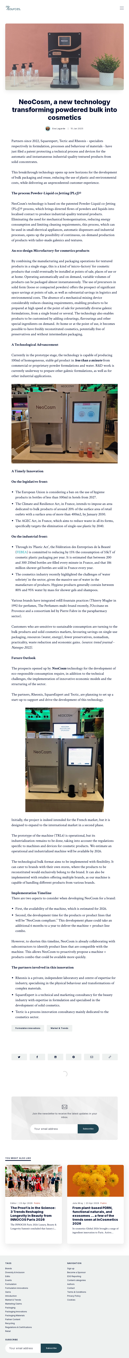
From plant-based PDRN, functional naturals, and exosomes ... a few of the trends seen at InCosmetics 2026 (95, 1215)
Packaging (10, 1307)
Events (8, 1280)
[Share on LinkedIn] (55, 1057)
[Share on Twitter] (19, 1057)
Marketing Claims (13, 1303)
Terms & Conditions (76, 1292)
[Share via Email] (92, 1057)
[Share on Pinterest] (73, 1057)
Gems (8, 1292)
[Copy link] (110, 1057)
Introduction (11, 1296)
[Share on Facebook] (37, 1057)
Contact (71, 1288)
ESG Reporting (74, 1276)
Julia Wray (77, 1203)
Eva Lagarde (55, 129)
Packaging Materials (15, 1315)
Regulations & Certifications (18, 1327)
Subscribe (88, 1129)
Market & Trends (59, 1028)
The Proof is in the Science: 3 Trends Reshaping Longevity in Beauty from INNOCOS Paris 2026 (33, 1214)
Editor (13, 1203)
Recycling (10, 1323)
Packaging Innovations (16, 1311)
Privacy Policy (74, 1296)
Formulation (11, 1284)
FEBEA (22, 552)
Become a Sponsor (76, 1272)
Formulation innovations (27, 1028)
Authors (71, 1284)
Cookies (71, 1300)
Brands (8, 1268)
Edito (7, 1276)
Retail (8, 1331)
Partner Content (12, 1319)
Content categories (76, 1280)
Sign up (70, 1268)
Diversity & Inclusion (15, 1272)
